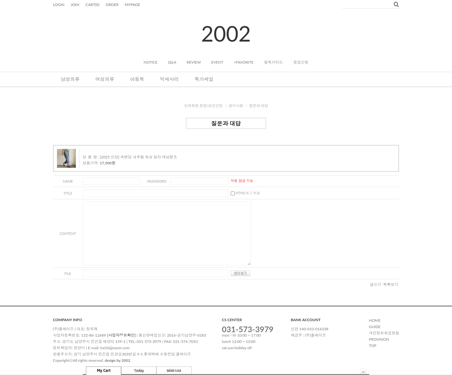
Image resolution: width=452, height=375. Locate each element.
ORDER (112, 4)
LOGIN (59, 4)
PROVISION (379, 339)
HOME (375, 320)
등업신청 (300, 62)
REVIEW (194, 62)
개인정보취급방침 (384, 333)
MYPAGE (132, 4)
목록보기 (390, 284)
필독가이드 (273, 62)
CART (92, 4)
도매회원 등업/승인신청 (203, 105)
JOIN (75, 4)
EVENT (217, 62)
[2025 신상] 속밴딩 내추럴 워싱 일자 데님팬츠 (138, 157)
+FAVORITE (244, 62)
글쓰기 (375, 284)
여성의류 (104, 79)
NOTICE (150, 62)
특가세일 (204, 79)
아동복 (137, 79)
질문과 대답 (258, 105)
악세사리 (169, 79)
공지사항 (236, 105)
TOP (372, 345)
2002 (226, 33)
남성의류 (70, 79)
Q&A (172, 62)
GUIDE (375, 326)
